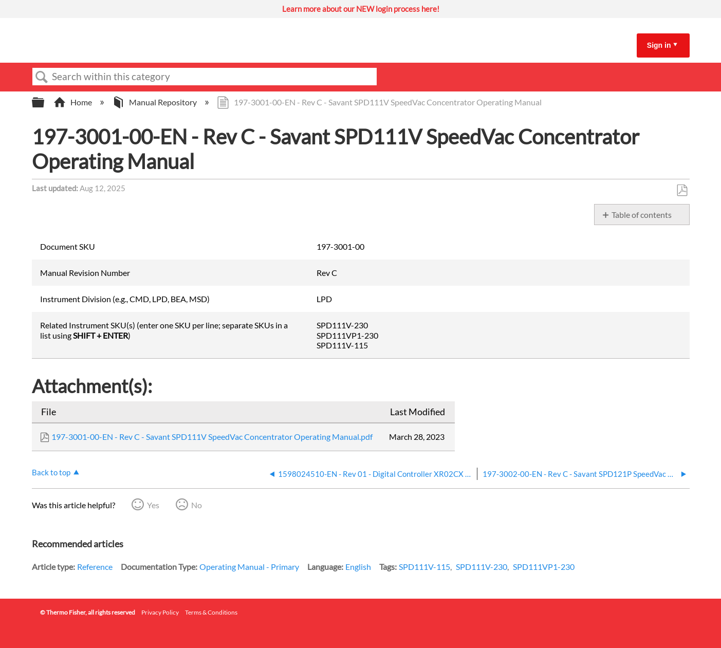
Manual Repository (155, 102)
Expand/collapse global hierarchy (44, 102)
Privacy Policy (160, 612)
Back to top (51, 472)
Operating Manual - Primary (249, 566)
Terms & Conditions (211, 612)
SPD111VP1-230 (544, 566)
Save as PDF (681, 190)
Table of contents (642, 214)
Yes (153, 505)
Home (73, 102)
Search (42, 77)
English (358, 566)
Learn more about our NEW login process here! (360, 8)
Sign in (659, 45)
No (196, 505)
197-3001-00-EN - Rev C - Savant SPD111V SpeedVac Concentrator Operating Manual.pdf (212, 436)
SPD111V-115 (424, 566)
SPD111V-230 (481, 566)
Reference (95, 566)
